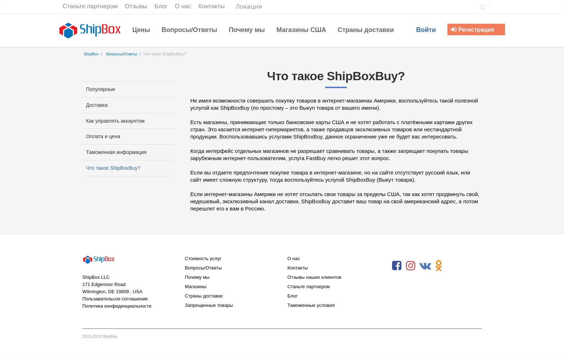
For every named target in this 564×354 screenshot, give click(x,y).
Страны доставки (204, 296)
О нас (293, 258)
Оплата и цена (103, 136)
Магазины (195, 286)
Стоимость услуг (203, 258)
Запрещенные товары (209, 305)
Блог (292, 296)
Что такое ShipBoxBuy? (113, 168)
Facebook (397, 266)
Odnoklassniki (439, 266)
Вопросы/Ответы (203, 268)
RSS (453, 266)
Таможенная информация (116, 152)
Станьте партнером (308, 286)
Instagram (411, 266)
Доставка (97, 105)
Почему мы (197, 277)
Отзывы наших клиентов (314, 277)
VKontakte (425, 266)
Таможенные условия (311, 305)
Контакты (297, 268)
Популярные (100, 89)
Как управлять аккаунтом (115, 121)
